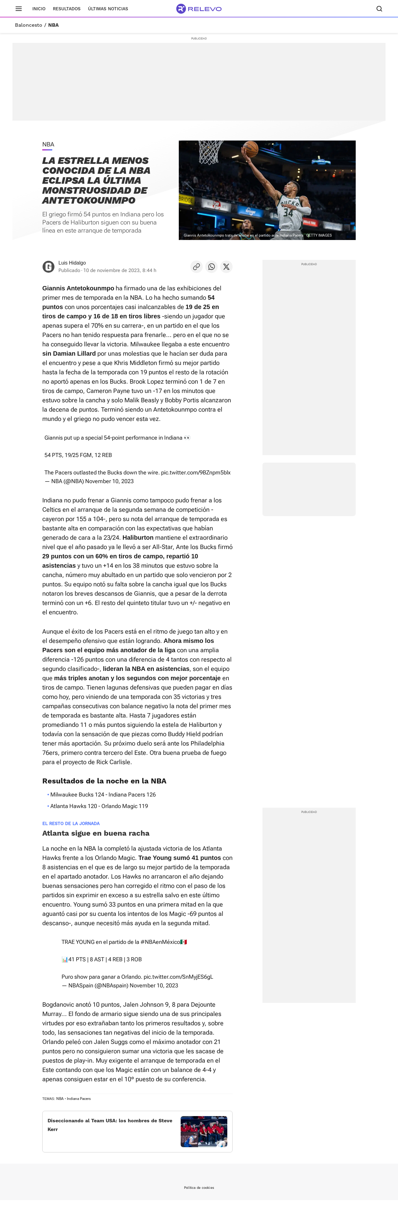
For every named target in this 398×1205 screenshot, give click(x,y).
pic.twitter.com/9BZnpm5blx (196, 472)
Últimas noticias (108, 9)
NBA (53, 25)
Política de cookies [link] (199, 1193)
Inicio (38, 9)
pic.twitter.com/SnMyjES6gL (178, 976)
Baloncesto (28, 25)
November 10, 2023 (109, 481)
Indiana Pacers (79, 1099)
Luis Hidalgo (72, 262)
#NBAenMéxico (160, 942)
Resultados (67, 9)
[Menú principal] (18, 8)
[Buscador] (379, 8)
